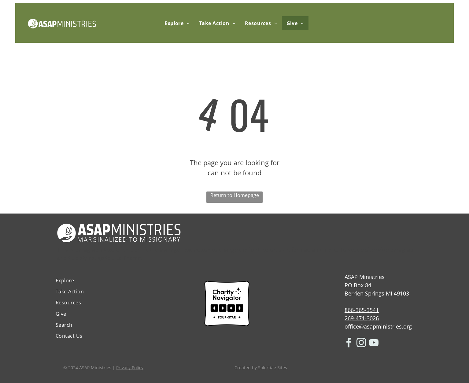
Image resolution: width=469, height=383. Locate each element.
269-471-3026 (362, 318)
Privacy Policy (129, 367)
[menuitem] (177, 23)
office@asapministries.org (378, 326)
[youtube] (373, 343)
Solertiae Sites (272, 367)
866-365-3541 (362, 310)
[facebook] (348, 343)
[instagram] (361, 343)
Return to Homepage (234, 195)
